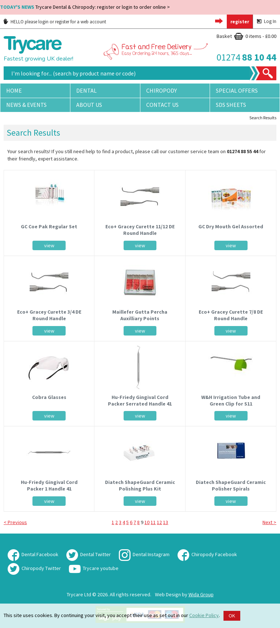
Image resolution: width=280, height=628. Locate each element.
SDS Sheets (231, 104)
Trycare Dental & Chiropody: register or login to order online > (85, 7)
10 (146, 522)
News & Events (26, 104)
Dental (86, 90)
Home (14, 90)
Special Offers (237, 90)
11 (153, 522)
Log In (266, 21)
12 (159, 522)
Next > (269, 522)
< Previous (15, 522)
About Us (89, 104)
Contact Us (162, 104)
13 (165, 522)
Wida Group (201, 594)
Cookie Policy (204, 615)
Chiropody (161, 90)
